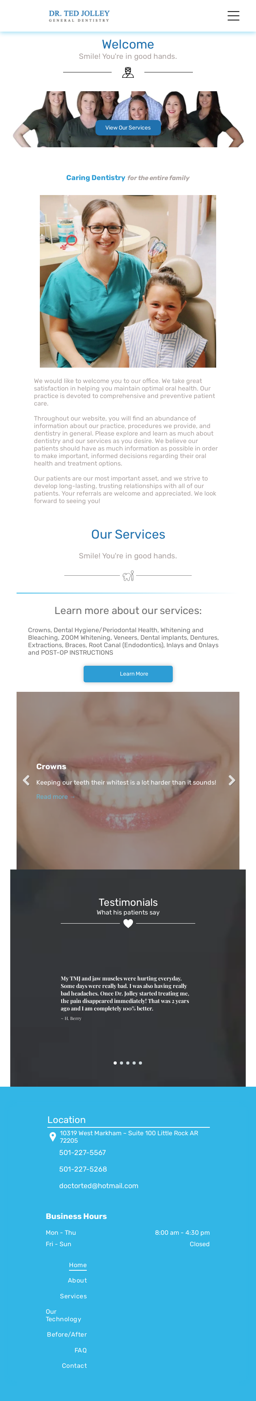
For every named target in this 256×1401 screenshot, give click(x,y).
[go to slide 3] (127, 1063)
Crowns (51, 766)
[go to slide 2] (121, 1063)
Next (229, 781)
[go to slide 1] (115, 1063)
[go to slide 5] (140, 1063)
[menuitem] (66, 1265)
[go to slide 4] (134, 1063)
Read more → (56, 796)
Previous (26, 781)
